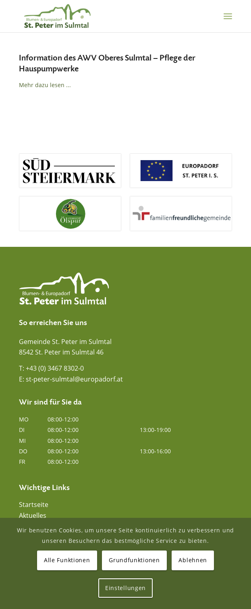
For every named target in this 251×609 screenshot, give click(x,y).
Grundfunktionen (134, 560)
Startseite (33, 504)
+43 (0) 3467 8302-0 (55, 368)
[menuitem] (228, 16)
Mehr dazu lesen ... (45, 85)
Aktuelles (32, 515)
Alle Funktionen (67, 560)
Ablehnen (192, 560)
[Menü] (228, 16)
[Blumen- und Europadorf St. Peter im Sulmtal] (104, 16)
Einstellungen (125, 588)
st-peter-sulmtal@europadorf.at (74, 379)
